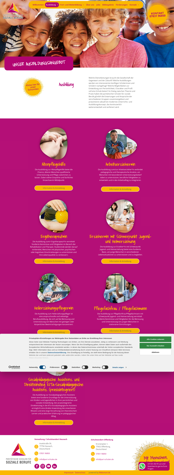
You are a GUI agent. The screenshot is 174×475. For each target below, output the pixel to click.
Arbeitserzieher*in (120, 164)
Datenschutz (45, 465)
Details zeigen (118, 471)
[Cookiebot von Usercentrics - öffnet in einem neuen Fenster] (14, 470)
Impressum (34, 465)
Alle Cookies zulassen (155, 442)
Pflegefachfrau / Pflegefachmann (120, 308)
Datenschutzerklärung (57, 456)
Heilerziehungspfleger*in (53, 308)
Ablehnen (155, 455)
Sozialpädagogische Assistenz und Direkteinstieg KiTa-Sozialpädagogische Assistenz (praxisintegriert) (53, 384)
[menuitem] (38, 4)
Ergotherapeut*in (54, 236)
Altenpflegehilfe (54, 164)
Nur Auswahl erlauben (155, 449)
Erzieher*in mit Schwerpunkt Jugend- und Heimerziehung (120, 239)
